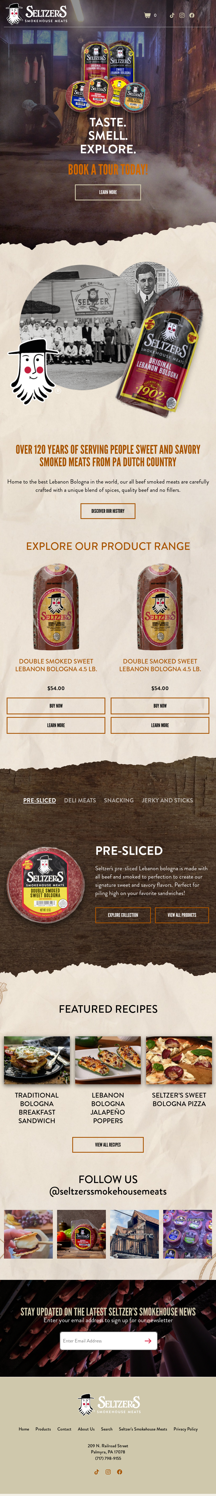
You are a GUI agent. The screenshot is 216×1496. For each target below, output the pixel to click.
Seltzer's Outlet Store (36, 15)
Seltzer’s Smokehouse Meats (143, 1431)
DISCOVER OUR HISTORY (108, 511)
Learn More (108, 192)
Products (42, 1431)
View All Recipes (108, 1146)
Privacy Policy (186, 1431)
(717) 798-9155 (108, 1460)
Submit (148, 1343)
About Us (85, 1431)
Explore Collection (123, 915)
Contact (64, 1431)
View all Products (182, 915)
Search (106, 1431)
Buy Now (56, 706)
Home (22, 1431)
